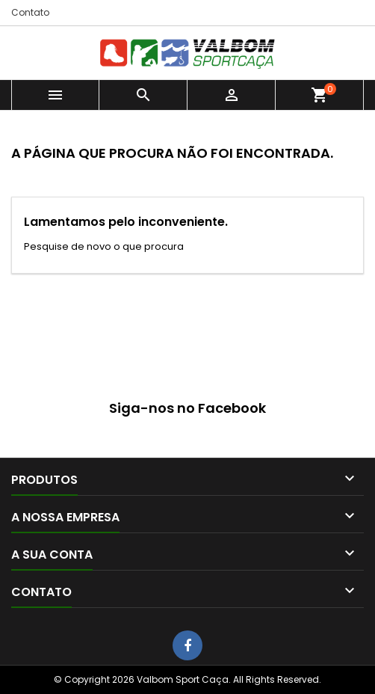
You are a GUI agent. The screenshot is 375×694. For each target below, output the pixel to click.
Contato (30, 12)
